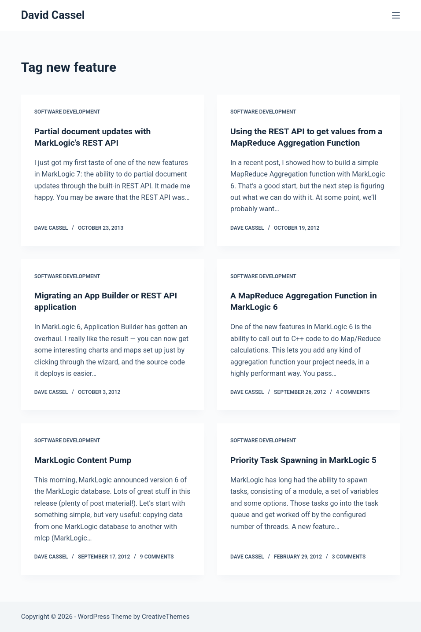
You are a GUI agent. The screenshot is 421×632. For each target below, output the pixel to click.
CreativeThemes (166, 617)
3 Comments (349, 557)
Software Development (67, 112)
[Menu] (396, 15)
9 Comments (157, 557)
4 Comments (353, 392)
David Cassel (53, 15)
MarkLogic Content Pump (84, 460)
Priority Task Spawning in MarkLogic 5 (306, 460)
